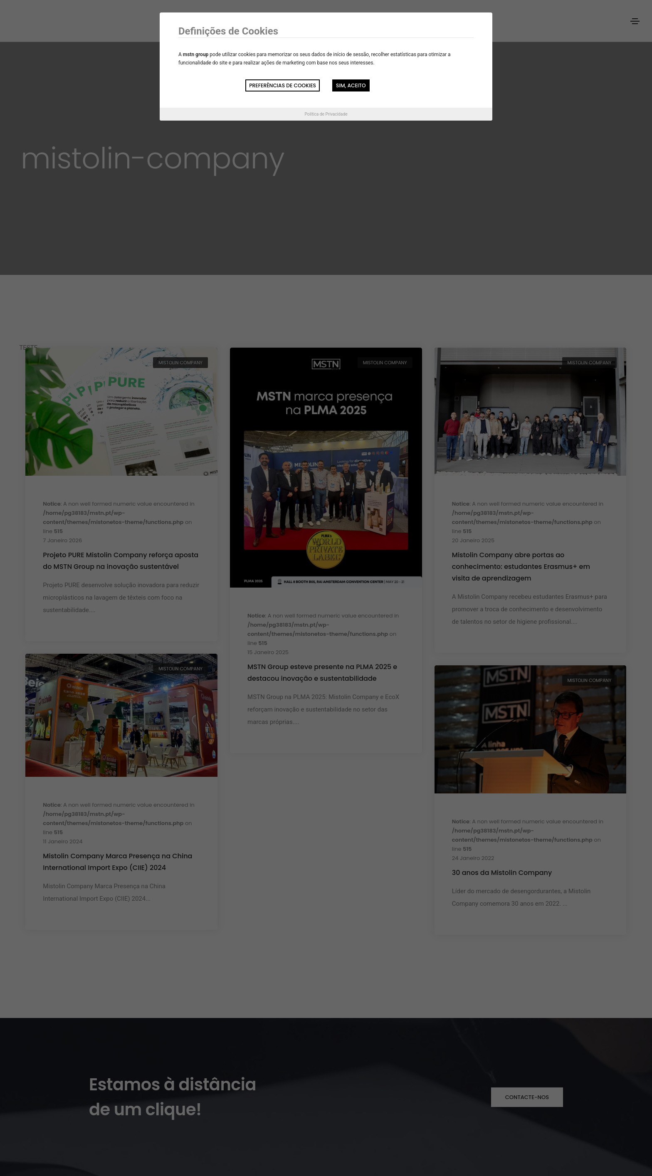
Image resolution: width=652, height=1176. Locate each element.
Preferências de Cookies (282, 85)
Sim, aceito (351, 85)
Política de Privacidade (325, 114)
